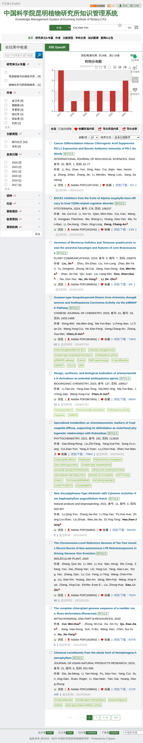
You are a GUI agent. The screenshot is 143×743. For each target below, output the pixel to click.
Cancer (81, 360)
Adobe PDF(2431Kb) (82, 229)
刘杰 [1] (16, 123)
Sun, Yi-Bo (91, 629)
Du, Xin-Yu (111, 623)
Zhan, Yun (78, 169)
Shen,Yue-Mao (126, 448)
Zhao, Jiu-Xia (69, 273)
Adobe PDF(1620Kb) (82, 639)
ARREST (59, 365)
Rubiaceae (84, 459)
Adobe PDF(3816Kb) (82, 339)
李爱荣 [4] (17, 109)
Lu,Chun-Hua (106, 448)
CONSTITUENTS (63, 485)
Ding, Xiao (93, 169)
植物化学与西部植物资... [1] (25, 84)
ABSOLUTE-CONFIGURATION (108, 470)
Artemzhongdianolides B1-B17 (70, 350)
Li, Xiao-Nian (97, 678)
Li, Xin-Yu (85, 213)
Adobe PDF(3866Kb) (82, 284)
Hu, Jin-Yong (87, 279)
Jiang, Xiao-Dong (106, 268)
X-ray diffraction (120, 360)
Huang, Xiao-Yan (114, 219)
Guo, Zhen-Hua (124, 273)
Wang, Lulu (115, 174)
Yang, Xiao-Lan (118, 569)
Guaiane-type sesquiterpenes (96, 464)
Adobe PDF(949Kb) (81, 529)
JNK (81, 365)
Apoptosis (59, 415)
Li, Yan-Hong (89, 673)
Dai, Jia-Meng (70, 673)
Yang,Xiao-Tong (86, 388)
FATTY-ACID (123, 475)
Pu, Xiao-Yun (108, 673)
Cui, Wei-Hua (70, 623)
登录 (123, 5)
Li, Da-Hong (71, 224)
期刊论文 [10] (19, 142)
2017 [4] (16, 184)
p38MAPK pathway (64, 360)
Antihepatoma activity (106, 355)
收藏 (109, 185)
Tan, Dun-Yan (67, 279)
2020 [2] (16, 175)
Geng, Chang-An (115, 224)
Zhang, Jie (83, 174)
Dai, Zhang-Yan (78, 569)
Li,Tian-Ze (68, 388)
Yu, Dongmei (66, 268)
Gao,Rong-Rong (72, 443)
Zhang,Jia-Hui (88, 514)
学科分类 (80, 38)
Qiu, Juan (86, 273)
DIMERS (73, 415)
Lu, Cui (85, 574)
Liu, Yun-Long (107, 263)
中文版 (6, 3)
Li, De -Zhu (108, 279)
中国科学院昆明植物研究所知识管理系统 (61, 13)
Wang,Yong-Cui (73, 328)
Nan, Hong (111, 563)
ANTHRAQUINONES (103, 480)
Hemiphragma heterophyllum (90, 700)
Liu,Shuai (79, 519)
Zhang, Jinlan (66, 174)
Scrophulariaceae (63, 700)
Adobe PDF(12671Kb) (82, 185)
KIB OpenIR (57, 47)
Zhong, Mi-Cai (84, 268)
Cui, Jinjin (108, 169)
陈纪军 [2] (17, 114)
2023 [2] (16, 167)
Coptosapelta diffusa (65, 459)
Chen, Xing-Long (91, 224)
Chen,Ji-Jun (75, 333)
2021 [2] (16, 171)
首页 (30, 38)
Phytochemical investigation (108, 459)
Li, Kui (98, 563)
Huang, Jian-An (85, 579)
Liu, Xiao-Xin (66, 579)
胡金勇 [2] (17, 118)
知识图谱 (93, 38)
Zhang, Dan (71, 574)
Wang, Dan (107, 629)
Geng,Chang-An (115, 328)
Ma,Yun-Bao (103, 323)
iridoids (58, 705)
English (16, 3)
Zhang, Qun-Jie (71, 563)
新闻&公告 (107, 38)
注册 (134, 5)
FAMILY (58, 480)
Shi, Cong (126, 563)
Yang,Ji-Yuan (88, 448)
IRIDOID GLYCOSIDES (100, 475)
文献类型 (68, 38)
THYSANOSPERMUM (78, 480)
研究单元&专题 (44, 38)
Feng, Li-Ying (100, 574)
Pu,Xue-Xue (123, 514)
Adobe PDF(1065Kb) (82, 595)
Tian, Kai (112, 678)
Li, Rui (66, 169)
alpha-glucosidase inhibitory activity (83, 705)
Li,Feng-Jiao (120, 323)
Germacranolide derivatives (90, 410)
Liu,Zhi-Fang (92, 443)
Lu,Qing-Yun (69, 514)
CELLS (71, 365)
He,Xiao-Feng (94, 328)
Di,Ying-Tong (112, 519)
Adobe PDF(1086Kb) (82, 689)
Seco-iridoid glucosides (66, 464)
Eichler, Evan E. (92, 584)
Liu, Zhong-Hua (113, 584)
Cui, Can (120, 213)
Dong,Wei (68, 323)
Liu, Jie (67, 263)
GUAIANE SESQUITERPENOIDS (71, 470)
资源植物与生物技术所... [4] (25, 76)
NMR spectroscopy (98, 360)
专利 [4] (16, 146)
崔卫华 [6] (17, 100)
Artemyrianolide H (63, 410)
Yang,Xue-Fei (110, 443)
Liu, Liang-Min (103, 273)
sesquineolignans (117, 700)
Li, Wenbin (98, 174)
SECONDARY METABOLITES (70, 475)
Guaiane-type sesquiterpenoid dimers (73, 355)
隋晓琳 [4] (17, 105)
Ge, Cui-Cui (69, 213)
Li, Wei (87, 563)
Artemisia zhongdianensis (102, 350)
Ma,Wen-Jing (84, 323)
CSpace (110, 738)
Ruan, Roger (79, 678)
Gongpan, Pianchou (70, 219)
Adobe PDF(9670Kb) (82, 399)
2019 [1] (16, 180)
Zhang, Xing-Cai (69, 584)
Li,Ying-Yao (106, 514)
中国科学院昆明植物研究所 (73, 738)
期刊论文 (69, 153)
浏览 (58, 185)
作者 (58, 38)
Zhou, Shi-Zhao (86, 263)
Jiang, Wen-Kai (107, 579)
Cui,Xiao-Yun (69, 448)
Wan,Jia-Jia (94, 519)
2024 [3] (16, 162)
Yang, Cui (124, 673)
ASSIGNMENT (83, 485)
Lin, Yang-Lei (98, 569)
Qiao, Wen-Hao (102, 213)
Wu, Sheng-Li (93, 219)
